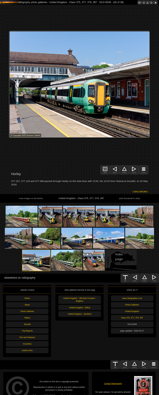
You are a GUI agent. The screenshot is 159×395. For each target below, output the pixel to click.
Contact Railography (113, 383)
